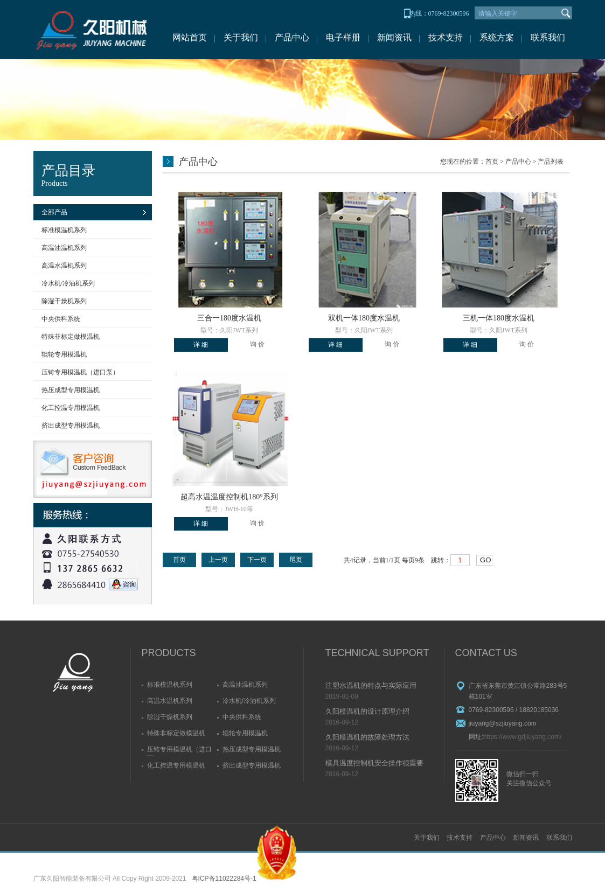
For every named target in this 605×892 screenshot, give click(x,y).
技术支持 (445, 37)
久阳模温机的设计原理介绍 (367, 711)
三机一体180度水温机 (498, 318)
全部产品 (54, 212)
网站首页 (189, 37)
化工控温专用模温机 (70, 408)
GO (485, 560)
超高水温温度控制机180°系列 (229, 497)
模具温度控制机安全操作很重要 (374, 763)
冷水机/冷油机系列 (68, 283)
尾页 (295, 559)
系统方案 (496, 37)
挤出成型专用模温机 (70, 425)
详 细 (200, 345)
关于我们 (241, 37)
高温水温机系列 (64, 265)
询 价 (257, 344)
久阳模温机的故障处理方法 (367, 737)
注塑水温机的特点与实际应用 (370, 685)
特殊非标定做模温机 (70, 336)
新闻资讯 (394, 37)
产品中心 (292, 37)
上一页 (218, 559)
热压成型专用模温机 (70, 390)
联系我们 (548, 37)
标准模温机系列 (64, 230)
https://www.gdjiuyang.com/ (522, 737)
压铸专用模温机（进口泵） (80, 372)
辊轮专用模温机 (64, 354)
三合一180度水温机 (229, 318)
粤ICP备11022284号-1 (224, 878)
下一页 (257, 559)
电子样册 (343, 37)
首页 (491, 161)
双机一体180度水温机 (364, 318)
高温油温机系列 (64, 248)
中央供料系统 (60, 319)
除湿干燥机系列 (64, 301)
